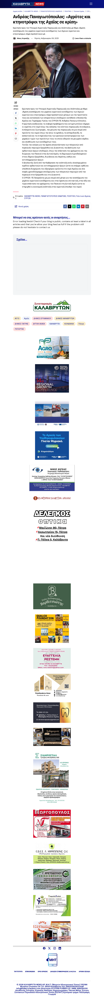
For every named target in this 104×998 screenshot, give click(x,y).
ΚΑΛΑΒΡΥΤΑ (55, 324)
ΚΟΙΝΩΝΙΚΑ (69, 324)
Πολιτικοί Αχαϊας (79, 11)
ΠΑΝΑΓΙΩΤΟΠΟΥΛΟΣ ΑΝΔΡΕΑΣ (51, 11)
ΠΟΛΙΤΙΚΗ (67, 11)
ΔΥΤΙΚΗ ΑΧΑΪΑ (39, 324)
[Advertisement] (52, 562)
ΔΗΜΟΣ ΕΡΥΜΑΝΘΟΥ (42, 318)
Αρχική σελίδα (17, 11)
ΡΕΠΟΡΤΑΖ (19, 329)
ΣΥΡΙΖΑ (89, 11)
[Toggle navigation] (91, 4)
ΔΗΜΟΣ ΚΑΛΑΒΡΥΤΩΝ (65, 318)
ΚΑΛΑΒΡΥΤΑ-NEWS (31, 11)
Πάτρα (81, 324)
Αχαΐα (26, 318)
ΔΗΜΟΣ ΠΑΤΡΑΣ (21, 324)
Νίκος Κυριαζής (23, 38)
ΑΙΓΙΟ (17, 318)
